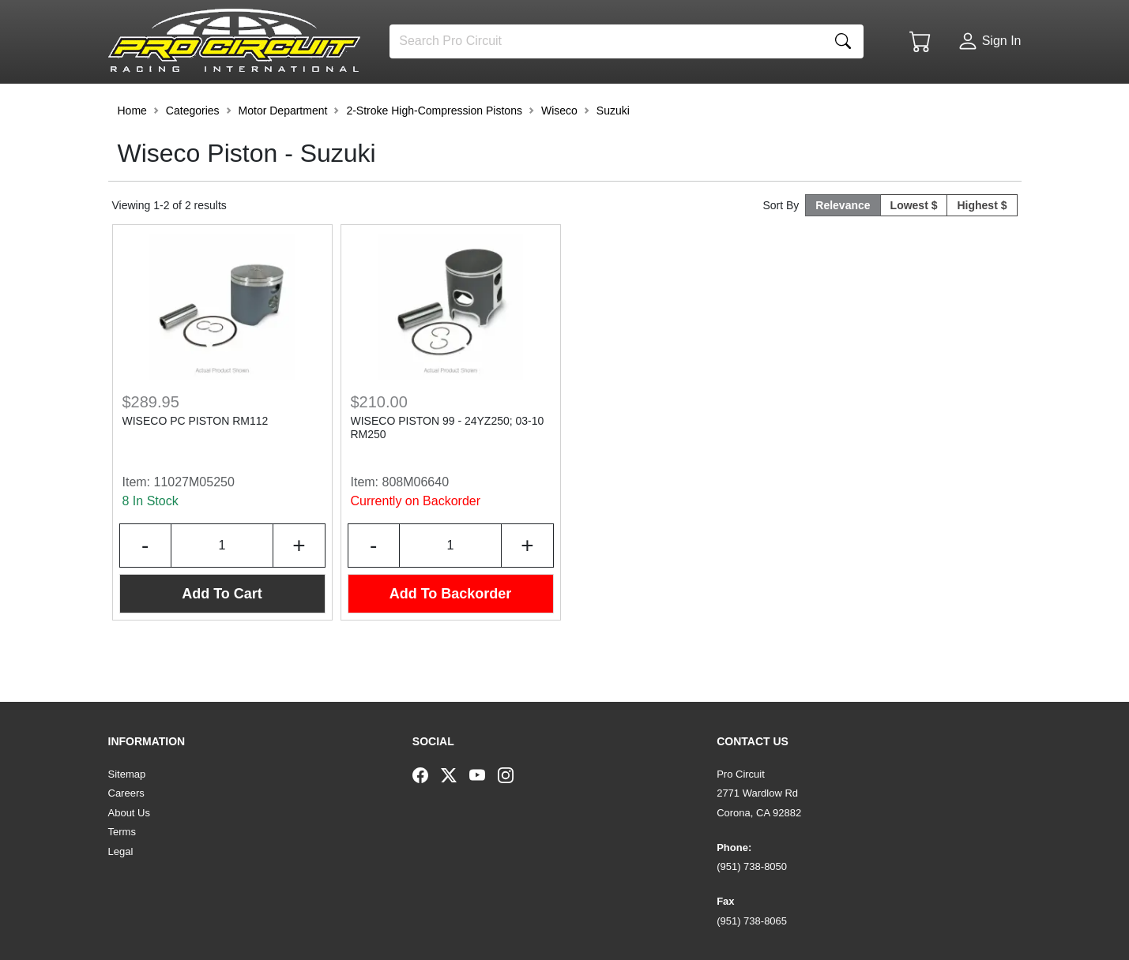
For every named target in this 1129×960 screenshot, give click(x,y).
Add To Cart (222, 636)
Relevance (842, 248)
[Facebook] (426, 774)
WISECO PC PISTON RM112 (195, 463)
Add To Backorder (451, 636)
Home (132, 153)
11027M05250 (194, 524)
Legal (121, 851)
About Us (129, 813)
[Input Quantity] (222, 588)
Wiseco (559, 153)
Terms (122, 832)
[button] (158, 104)
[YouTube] (483, 774)
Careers (126, 793)
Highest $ (982, 248)
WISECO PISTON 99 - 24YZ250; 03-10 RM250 (447, 470)
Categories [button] (193, 153)
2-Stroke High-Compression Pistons (434, 153)
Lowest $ (914, 248)
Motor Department (283, 153)
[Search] (606, 41)
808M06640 (416, 524)
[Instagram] (512, 774)
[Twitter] (455, 774)
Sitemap (127, 774)
